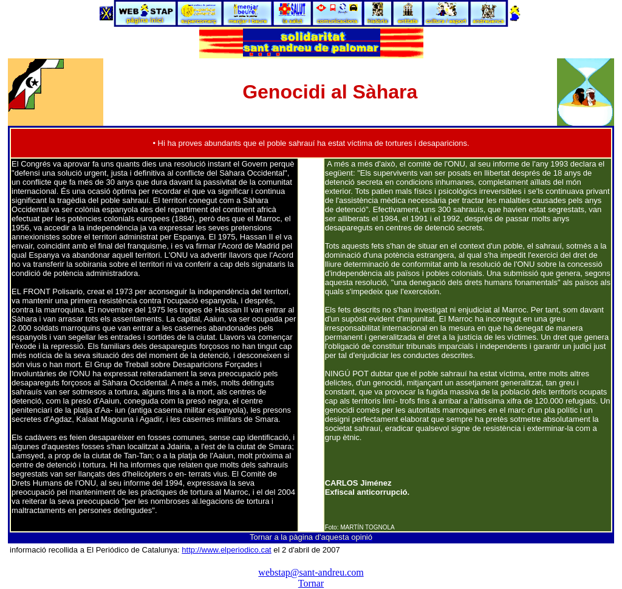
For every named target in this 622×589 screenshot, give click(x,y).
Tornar (311, 583)
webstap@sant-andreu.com (310, 572)
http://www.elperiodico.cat (226, 549)
